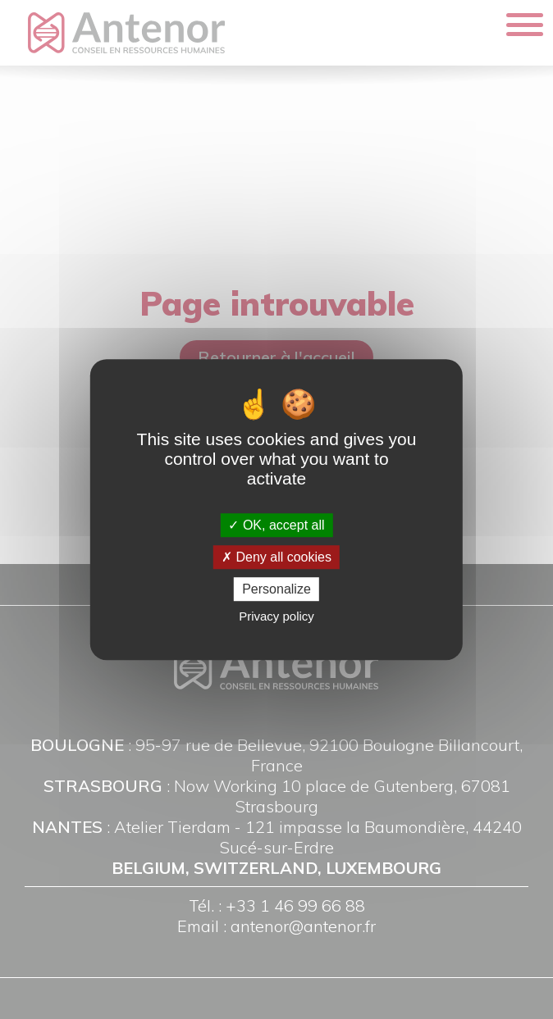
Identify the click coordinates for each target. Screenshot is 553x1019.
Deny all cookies (276, 557)
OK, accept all (276, 525)
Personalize (276, 589)
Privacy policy (276, 616)
